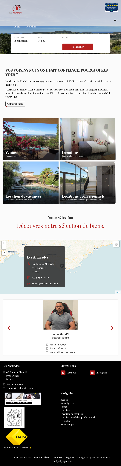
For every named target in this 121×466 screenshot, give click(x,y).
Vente (17, 32)
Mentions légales (42, 457)
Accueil (16, 9)
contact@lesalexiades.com (45, 283)
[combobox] (24, 46)
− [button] (4, 247)
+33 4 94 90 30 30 (40, 277)
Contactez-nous (15, 103)
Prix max (65, 43)
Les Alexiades (37, 257)
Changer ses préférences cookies (93, 457)
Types (40, 43)
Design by (62, 461)
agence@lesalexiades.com (62, 352)
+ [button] (4, 243)
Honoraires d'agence (64, 457)
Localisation (19, 43)
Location (31, 32)
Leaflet (118, 292)
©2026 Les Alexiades (21, 457)
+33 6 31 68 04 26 (58, 348)
